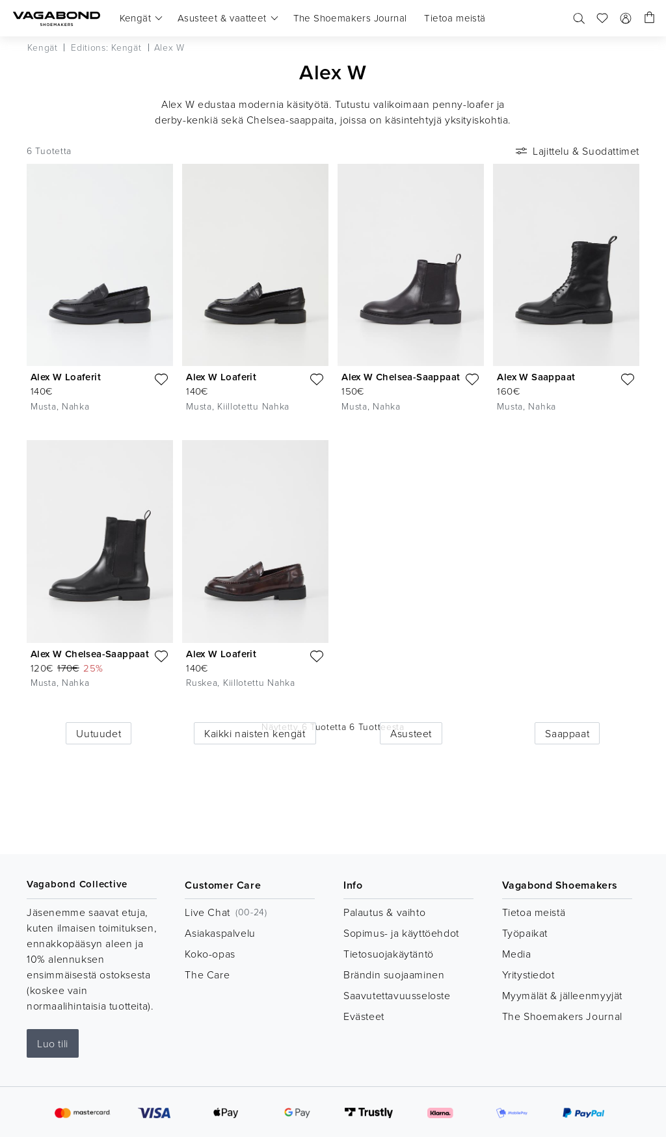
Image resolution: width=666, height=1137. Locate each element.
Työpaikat (525, 933)
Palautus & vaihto (384, 912)
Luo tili (52, 1043)
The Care (207, 974)
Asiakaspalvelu (220, 933)
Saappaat (567, 733)
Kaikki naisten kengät (255, 733)
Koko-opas (210, 954)
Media (516, 954)
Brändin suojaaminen (393, 974)
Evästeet (363, 1016)
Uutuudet (98, 733)
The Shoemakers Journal (562, 1016)
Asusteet (411, 733)
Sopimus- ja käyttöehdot (401, 933)
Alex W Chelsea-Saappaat (400, 377)
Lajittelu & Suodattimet (576, 151)
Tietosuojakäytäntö (388, 954)
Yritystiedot (528, 974)
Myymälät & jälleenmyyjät (562, 995)
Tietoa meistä (534, 912)
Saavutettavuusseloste (397, 995)
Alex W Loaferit (66, 377)
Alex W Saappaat (536, 377)
